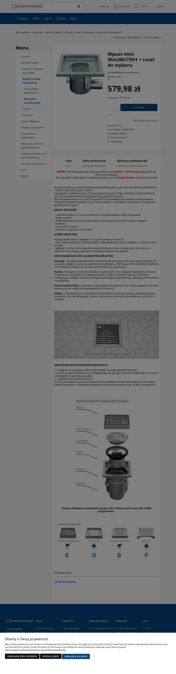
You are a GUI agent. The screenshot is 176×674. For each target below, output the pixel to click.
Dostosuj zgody (50, 656)
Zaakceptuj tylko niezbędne (22, 656)
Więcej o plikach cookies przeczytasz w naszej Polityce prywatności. (35, 650)
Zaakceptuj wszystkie (75, 656)
